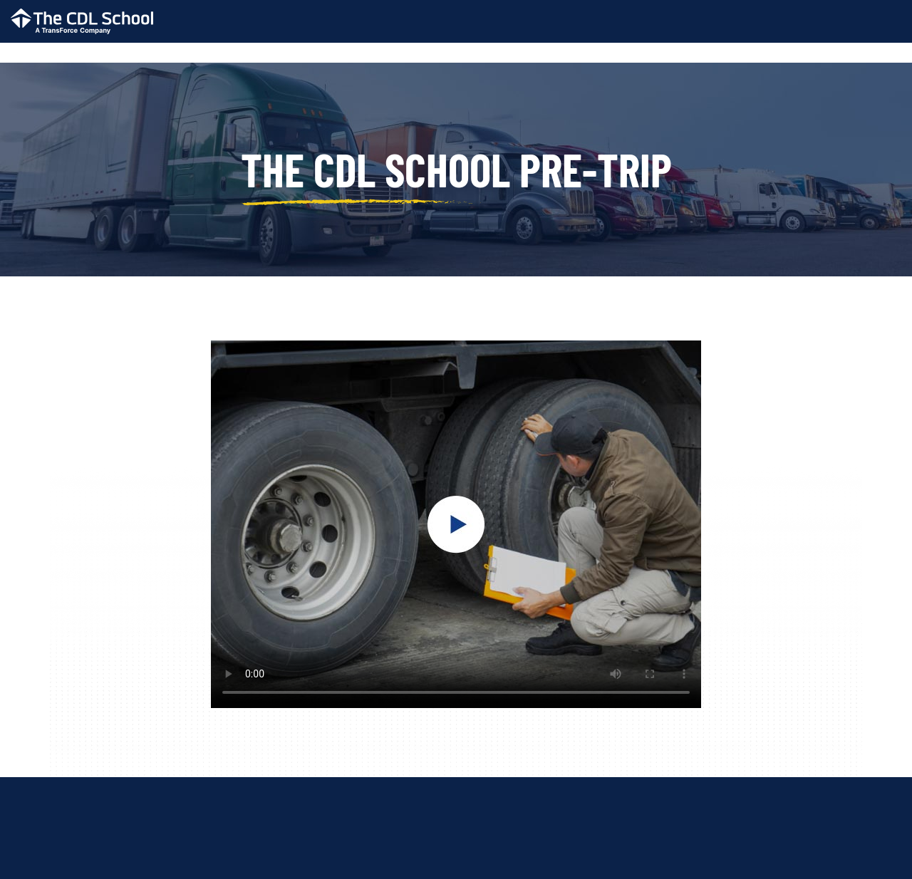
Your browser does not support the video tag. (456, 524)
